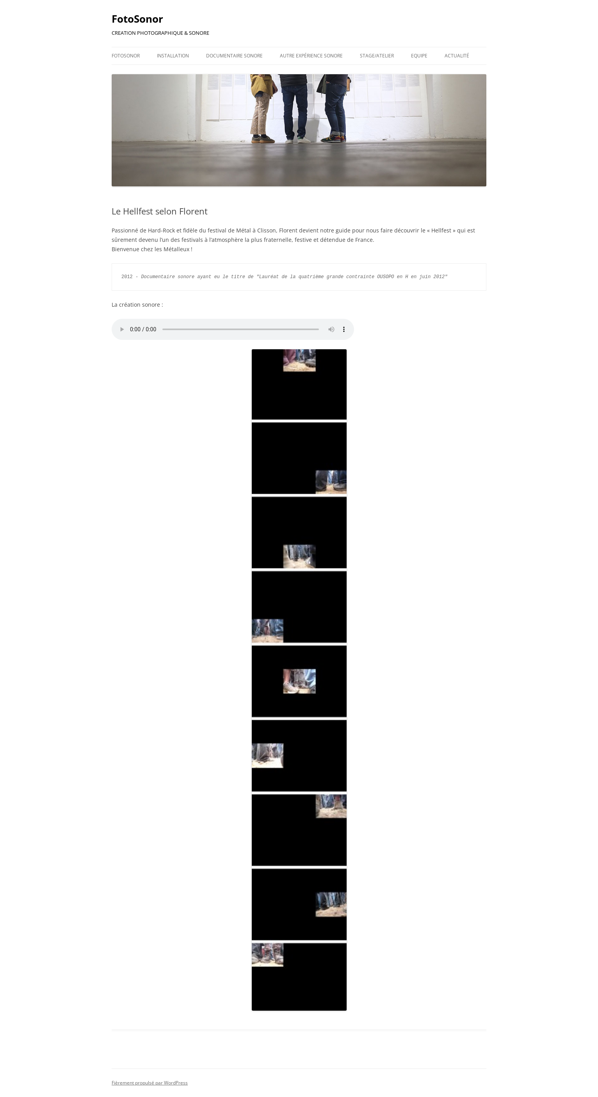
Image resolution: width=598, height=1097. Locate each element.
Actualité (457, 55)
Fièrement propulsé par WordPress (150, 1082)
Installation (173, 55)
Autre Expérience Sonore (311, 55)
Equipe (419, 55)
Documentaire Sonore (234, 55)
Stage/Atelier (377, 55)
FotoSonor (137, 19)
